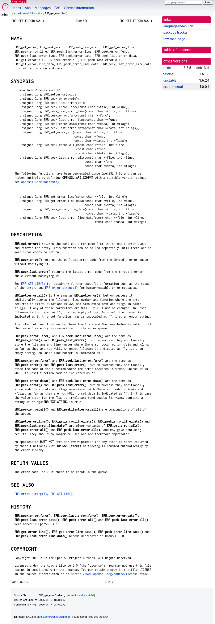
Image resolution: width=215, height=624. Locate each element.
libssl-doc (37, 13)
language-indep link (178, 26)
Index (17, 8)
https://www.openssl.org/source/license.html (109, 574)
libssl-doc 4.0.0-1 (84, 595)
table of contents (178, 50)
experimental (21, 13)
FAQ (57, 8)
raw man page (174, 39)
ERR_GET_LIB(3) (33, 283)
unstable (169, 80)
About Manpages (38, 8)
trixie (167, 68)
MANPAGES (18, 1)
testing (168, 74)
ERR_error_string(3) (61, 287)
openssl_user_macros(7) (40, 182)
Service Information (79, 8)
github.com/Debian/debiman (54, 616)
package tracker (175, 32)
